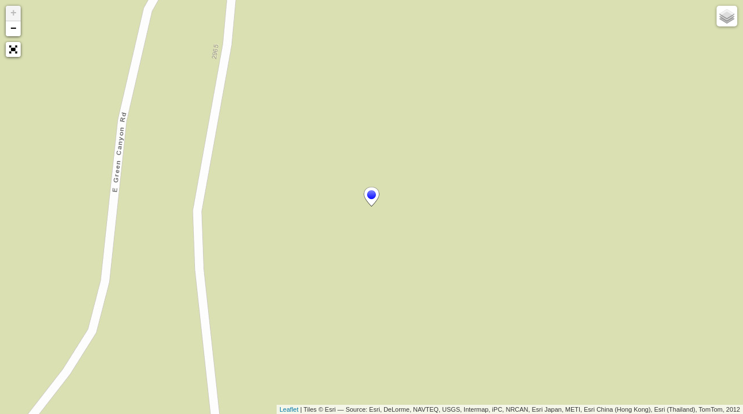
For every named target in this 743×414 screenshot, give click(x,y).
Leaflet (288, 409)
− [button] (13, 29)
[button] (13, 49)
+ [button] (13, 13)
